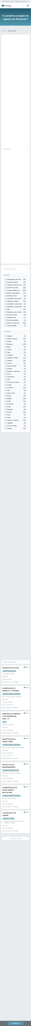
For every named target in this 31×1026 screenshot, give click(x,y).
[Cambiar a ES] (23, 5)
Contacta (15, 1023)
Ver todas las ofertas (15, 838)
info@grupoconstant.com (22, 1)
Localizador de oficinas (8, 1)
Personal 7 (4, 30)
